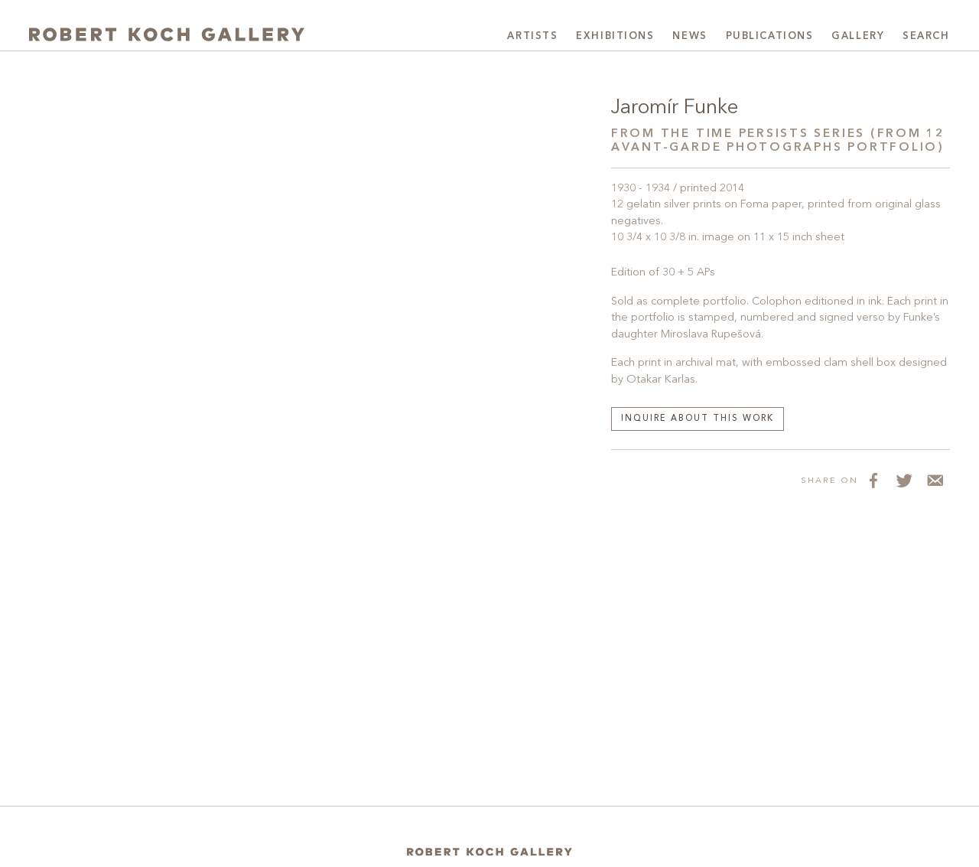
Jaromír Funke (674, 108)
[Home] (489, 852)
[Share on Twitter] (904, 480)
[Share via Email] (934, 480)
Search (926, 36)
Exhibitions (615, 36)
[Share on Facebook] (873, 480)
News (689, 36)
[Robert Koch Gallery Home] (166, 34)
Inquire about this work (697, 419)
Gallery (857, 36)
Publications (770, 36)
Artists (532, 36)
